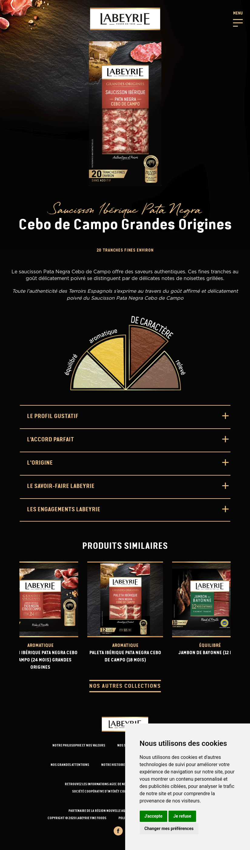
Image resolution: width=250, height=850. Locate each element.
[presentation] (9, 616)
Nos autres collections (125, 686)
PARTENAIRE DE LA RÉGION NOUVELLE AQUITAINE (102, 811)
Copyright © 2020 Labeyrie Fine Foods (77, 818)
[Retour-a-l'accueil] (125, 19)
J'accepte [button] (154, 816)
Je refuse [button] (182, 816)
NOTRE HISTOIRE (113, 765)
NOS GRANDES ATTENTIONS (70, 765)
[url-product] (40, 616)
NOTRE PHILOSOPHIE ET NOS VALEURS (78, 745)
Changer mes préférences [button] (169, 828)
